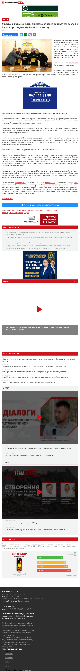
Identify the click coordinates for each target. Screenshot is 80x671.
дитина (18, 210)
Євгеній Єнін (50, 182)
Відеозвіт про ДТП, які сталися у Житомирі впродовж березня (28, 243)
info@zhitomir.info (17, 594)
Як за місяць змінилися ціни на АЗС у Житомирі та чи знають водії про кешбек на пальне (37, 249)
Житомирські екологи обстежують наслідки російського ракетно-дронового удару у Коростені (34, 372)
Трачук (20, 213)
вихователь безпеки (30, 210)
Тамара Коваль (23, 601)
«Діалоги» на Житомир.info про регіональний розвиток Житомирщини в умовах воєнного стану (38, 448)
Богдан (26, 213)
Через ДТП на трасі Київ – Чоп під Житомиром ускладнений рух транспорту (28, 382)
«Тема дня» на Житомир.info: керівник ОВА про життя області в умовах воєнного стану (35, 523)
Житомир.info (20, 182)
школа (8, 210)
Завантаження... (9, 35)
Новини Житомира (11, 354)
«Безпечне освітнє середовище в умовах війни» (59, 185)
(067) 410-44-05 (12, 596)
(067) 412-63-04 (25, 609)
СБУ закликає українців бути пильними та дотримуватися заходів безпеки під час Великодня (34, 366)
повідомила (73, 63)
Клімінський (13, 213)
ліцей (13, 210)
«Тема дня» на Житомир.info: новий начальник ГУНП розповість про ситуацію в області (35, 530)
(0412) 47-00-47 (12, 609)
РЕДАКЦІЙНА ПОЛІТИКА (12, 649)
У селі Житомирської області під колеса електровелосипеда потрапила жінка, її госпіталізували (35, 377)
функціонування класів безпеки (14, 175)
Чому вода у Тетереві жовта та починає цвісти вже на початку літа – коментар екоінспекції (38, 246)
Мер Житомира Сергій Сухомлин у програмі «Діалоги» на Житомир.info (30, 455)
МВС (76, 182)
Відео (5, 281)
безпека (41, 210)
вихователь (49, 210)
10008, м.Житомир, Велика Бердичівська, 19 (25, 598)
